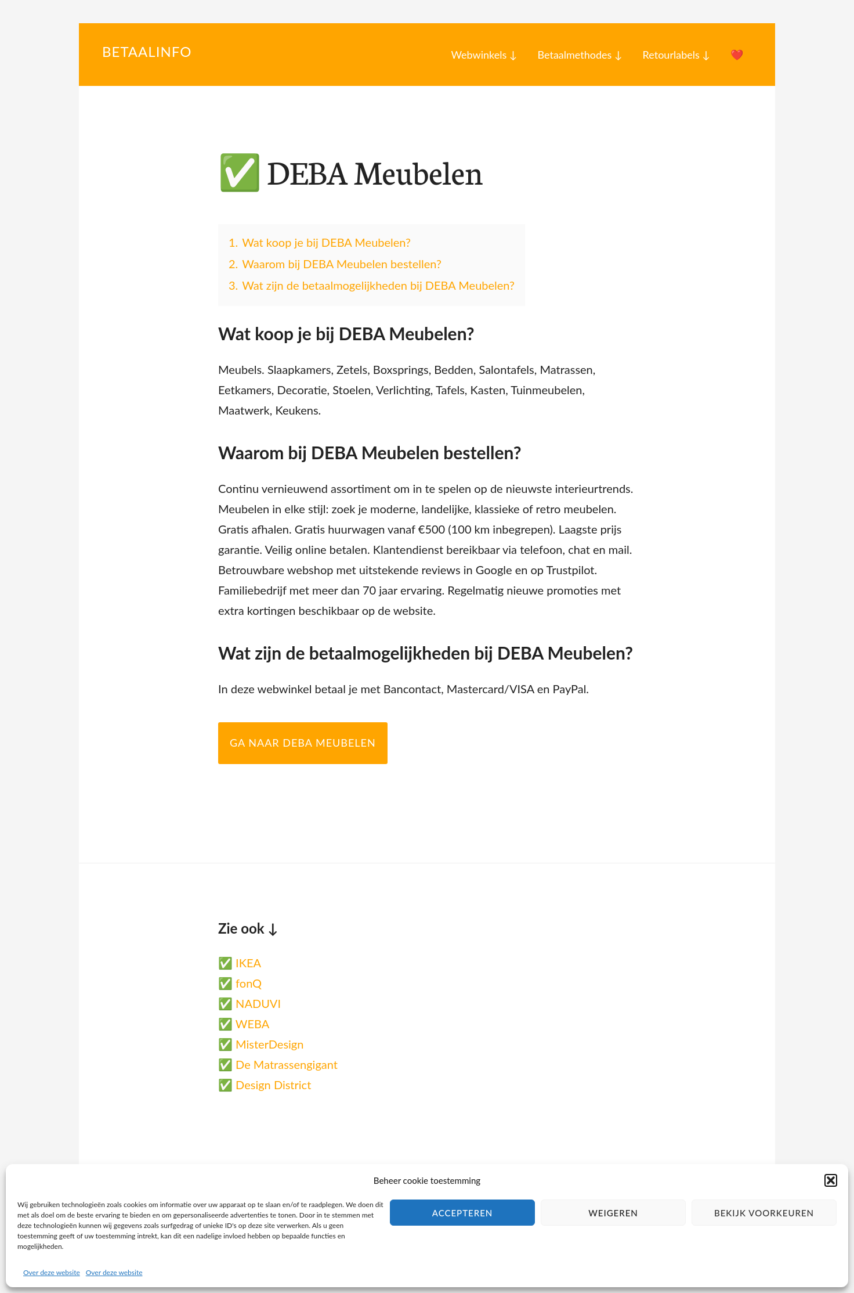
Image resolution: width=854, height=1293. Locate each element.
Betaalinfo (146, 51)
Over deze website (51, 1272)
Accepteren (462, 1213)
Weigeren (613, 1213)
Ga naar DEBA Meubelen (303, 742)
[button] (831, 1180)
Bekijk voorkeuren (764, 1213)
